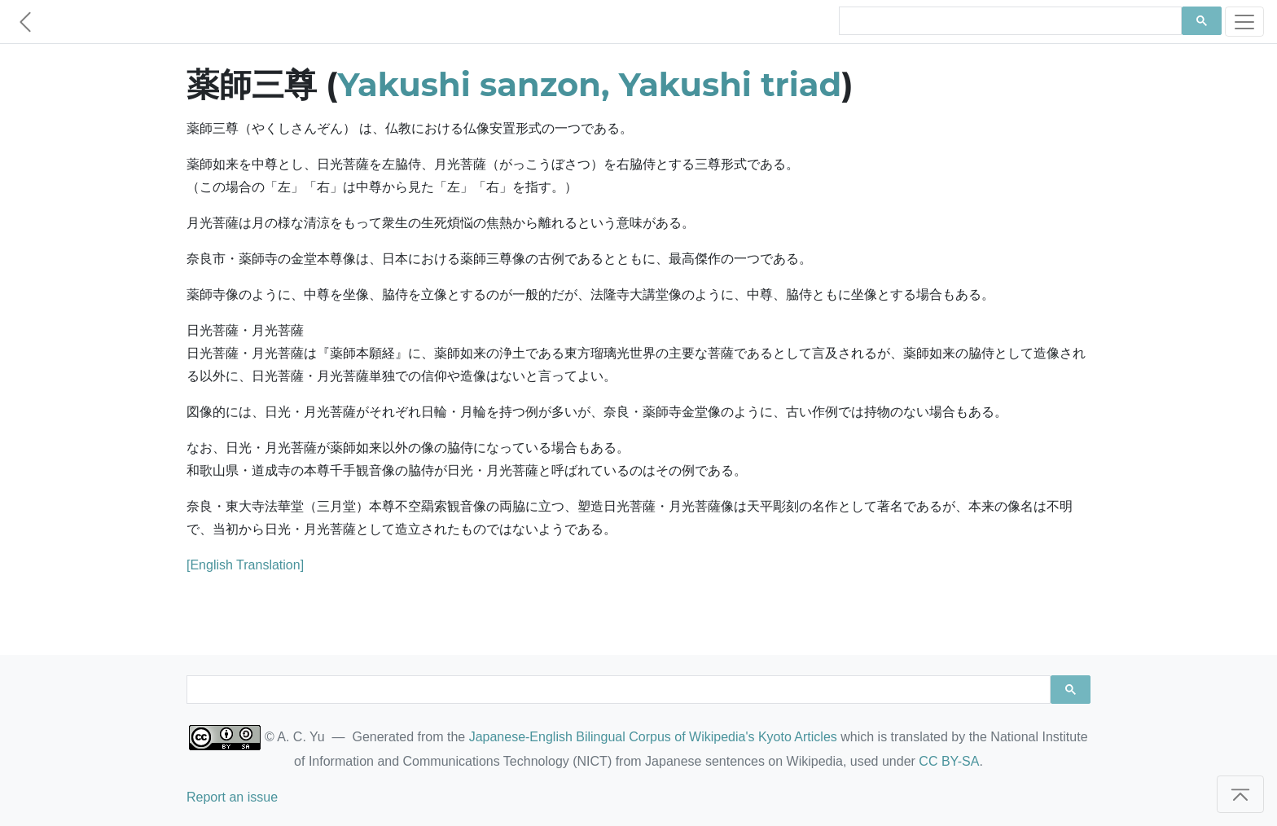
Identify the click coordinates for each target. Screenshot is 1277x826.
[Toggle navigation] (1244, 22)
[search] (1008, 21)
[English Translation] (245, 565)
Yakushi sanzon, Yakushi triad (590, 84)
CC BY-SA (949, 761)
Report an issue (232, 797)
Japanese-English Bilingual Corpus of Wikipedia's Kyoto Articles (653, 737)
